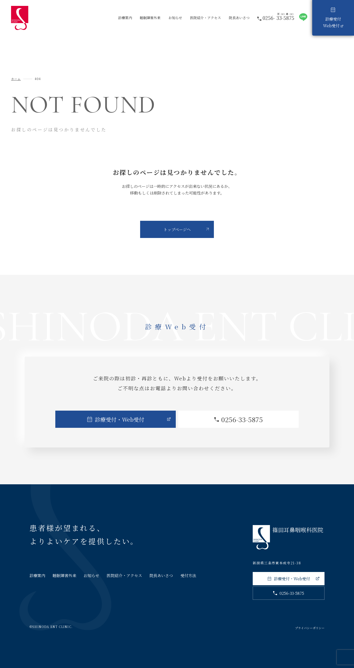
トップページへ (177, 229)
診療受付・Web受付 (119, 419)
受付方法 (188, 575)
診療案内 (125, 17)
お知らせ (175, 17)
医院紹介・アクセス (205, 17)
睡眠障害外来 (150, 17)
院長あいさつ (239, 17)
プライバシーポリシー (309, 628)
